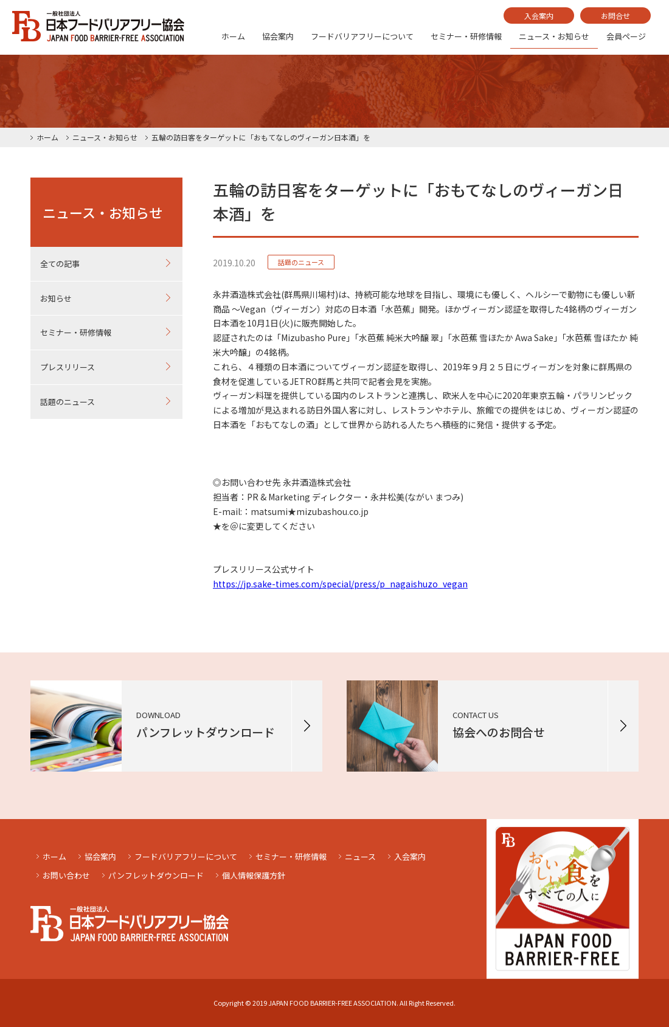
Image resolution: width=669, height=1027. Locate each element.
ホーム (233, 36)
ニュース (360, 856)
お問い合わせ (66, 875)
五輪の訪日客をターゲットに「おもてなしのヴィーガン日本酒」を (260, 137)
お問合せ (615, 15)
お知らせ (56, 298)
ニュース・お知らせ (554, 36)
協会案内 (278, 36)
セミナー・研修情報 (466, 36)
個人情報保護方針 (253, 875)
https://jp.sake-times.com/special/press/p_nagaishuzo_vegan (340, 584)
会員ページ (626, 36)
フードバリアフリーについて (362, 36)
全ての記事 (60, 263)
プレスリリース (67, 367)
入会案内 (538, 15)
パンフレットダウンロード (156, 875)
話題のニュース (67, 401)
